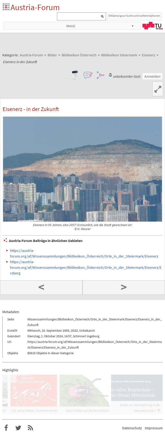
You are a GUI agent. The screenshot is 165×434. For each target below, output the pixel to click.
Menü (70, 25)
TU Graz (152, 25)
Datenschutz (132, 428)
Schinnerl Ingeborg (86, 336)
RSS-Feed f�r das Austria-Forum (30, 428)
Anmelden (152, 76)
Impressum (154, 428)
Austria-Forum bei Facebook (6, 428)
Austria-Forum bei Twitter (18, 428)
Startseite (6, 7)
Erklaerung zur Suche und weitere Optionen (134, 15)
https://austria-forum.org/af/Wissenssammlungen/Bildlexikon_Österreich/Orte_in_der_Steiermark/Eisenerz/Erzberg (85, 267)
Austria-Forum (35, 7)
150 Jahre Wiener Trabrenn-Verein (34, 410)
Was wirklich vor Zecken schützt (87, 410)
